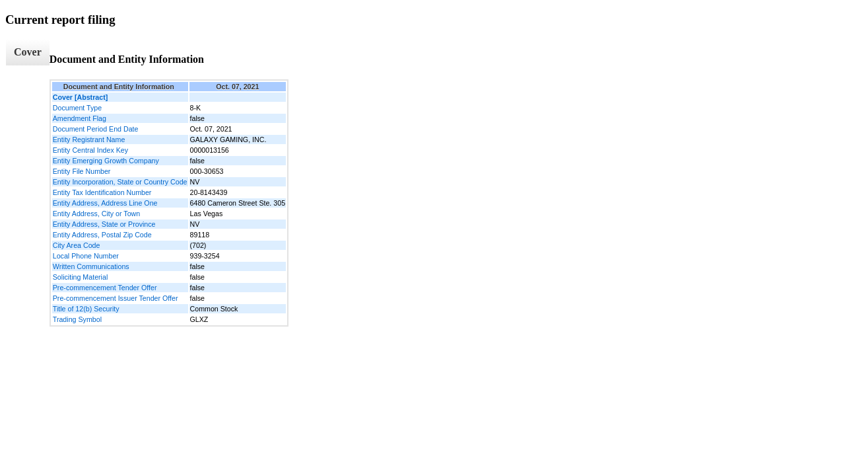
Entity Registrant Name (89, 139)
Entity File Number (82, 171)
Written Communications (91, 266)
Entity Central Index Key (90, 150)
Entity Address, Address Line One (105, 203)
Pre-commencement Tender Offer (105, 288)
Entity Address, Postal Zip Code (102, 235)
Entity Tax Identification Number (102, 192)
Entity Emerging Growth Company (106, 161)
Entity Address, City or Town (96, 214)
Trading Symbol (77, 319)
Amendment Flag (79, 118)
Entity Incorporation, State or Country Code (120, 182)
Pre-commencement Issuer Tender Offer (115, 298)
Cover (28, 52)
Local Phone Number (86, 256)
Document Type (77, 108)
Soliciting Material (80, 277)
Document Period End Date (96, 129)
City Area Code (76, 245)
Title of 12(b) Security (86, 309)
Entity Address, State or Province (104, 224)
